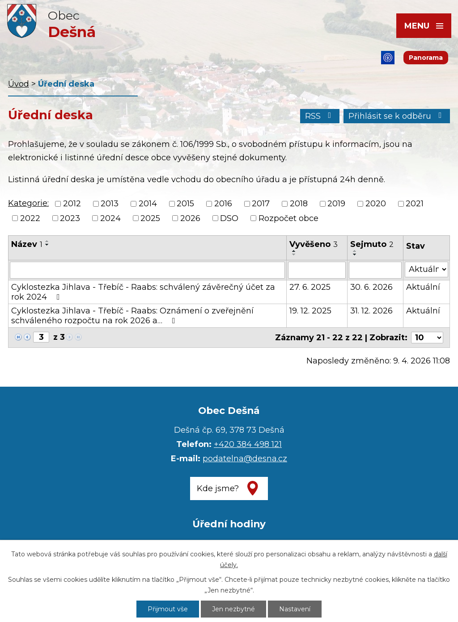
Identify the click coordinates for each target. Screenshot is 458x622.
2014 (148, 204)
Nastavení (294, 609)
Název (26, 244)
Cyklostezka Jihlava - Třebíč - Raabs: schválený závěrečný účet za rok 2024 (143, 292)
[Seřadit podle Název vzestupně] (47, 241)
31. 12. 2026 (371, 311)
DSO (229, 218)
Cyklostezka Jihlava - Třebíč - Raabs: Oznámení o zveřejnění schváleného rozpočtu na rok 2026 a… (132, 316)
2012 (72, 204)
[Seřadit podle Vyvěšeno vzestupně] (294, 251)
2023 (70, 218)
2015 (185, 204)
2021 (415, 204)
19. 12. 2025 (310, 311)
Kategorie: (28, 203)
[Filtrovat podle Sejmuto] (375, 270)
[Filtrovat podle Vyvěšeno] (317, 270)
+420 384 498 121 (248, 444)
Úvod (18, 84)
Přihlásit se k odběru (396, 116)
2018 (299, 204)
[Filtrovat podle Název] (147, 270)
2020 (375, 204)
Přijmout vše (168, 609)
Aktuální (423, 287)
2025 (150, 218)
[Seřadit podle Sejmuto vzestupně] (355, 251)
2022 (30, 218)
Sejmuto (372, 244)
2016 (223, 204)
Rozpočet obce (288, 218)
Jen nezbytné (233, 609)
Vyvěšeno (313, 244)
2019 (336, 204)
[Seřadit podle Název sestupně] (47, 244)
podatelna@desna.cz (245, 458)
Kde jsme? (218, 488)
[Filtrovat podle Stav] (426, 269)
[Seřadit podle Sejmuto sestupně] (355, 254)
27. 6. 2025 (310, 287)
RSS (320, 116)
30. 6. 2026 (371, 287)
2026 (190, 218)
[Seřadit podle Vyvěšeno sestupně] (294, 254)
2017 (261, 204)
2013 (110, 204)
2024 (110, 218)
